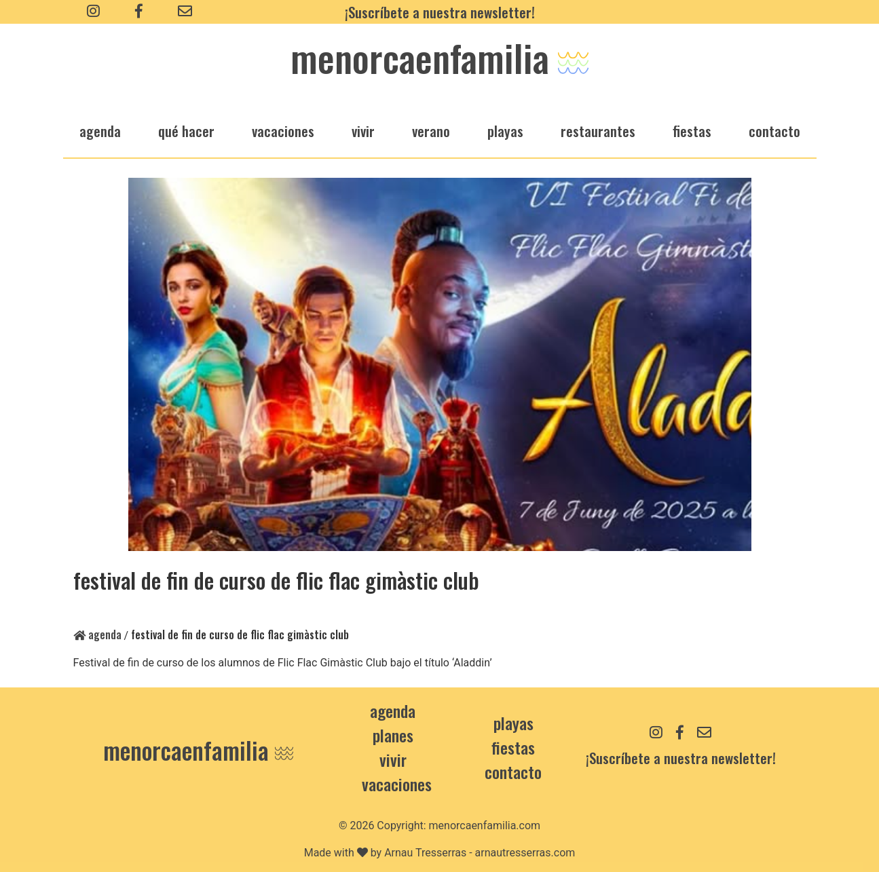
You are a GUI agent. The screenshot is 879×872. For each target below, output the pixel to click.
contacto (513, 771)
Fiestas (513, 747)
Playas (513, 722)
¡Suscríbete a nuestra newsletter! (440, 11)
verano (431, 130)
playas (505, 130)
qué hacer (186, 130)
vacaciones (283, 130)
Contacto (774, 130)
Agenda (97, 634)
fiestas (692, 130)
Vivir (393, 759)
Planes (393, 735)
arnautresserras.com (525, 852)
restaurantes (598, 130)
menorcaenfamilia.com (485, 825)
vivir (363, 130)
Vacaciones (397, 784)
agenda (100, 130)
